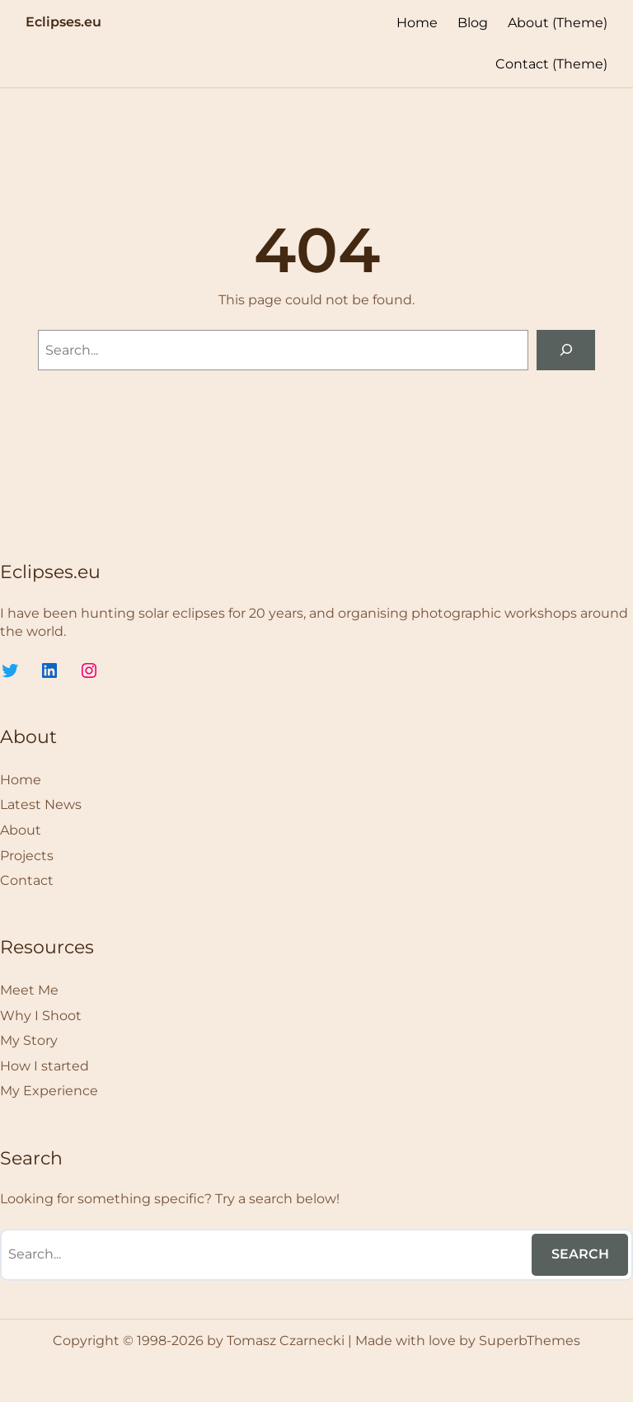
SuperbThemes (529, 1340)
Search (580, 1254)
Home (417, 23)
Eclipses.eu (63, 21)
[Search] (566, 350)
